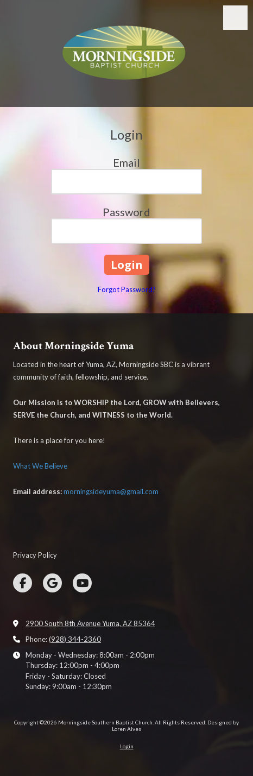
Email (126, 162)
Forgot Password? (127, 289)
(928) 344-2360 (75, 639)
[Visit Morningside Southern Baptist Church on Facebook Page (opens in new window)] (22, 582)
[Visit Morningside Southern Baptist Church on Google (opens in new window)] (52, 582)
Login (127, 746)
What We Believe (40, 466)
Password (126, 211)
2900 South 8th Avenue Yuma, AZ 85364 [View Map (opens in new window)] (90, 623)
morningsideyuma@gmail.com (111, 491)
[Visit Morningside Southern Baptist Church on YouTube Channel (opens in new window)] (82, 582)
